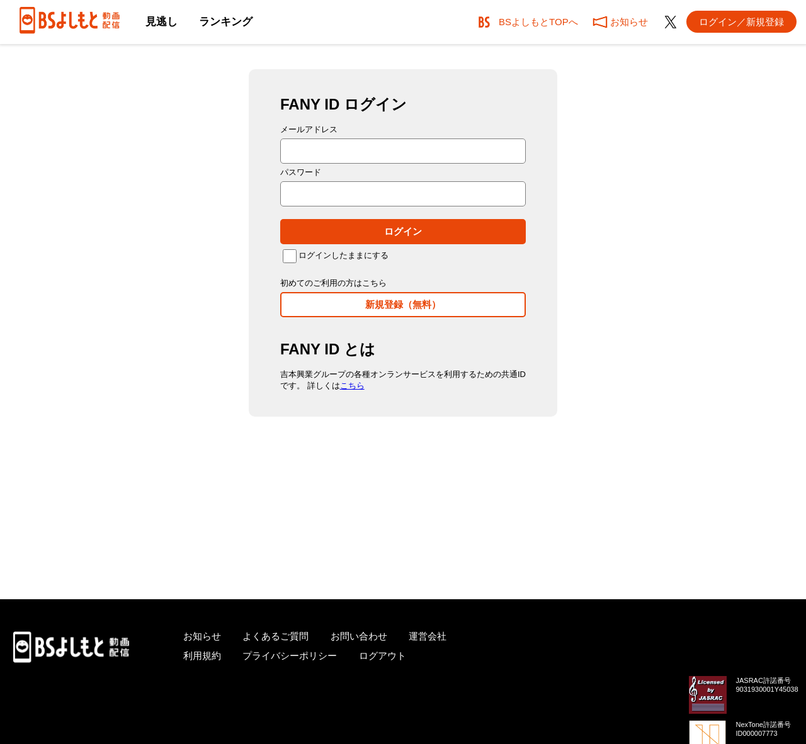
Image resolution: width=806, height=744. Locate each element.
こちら (352, 385)
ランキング (226, 22)
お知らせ (202, 636)
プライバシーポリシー (289, 655)
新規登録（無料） (403, 304)
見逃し (161, 22)
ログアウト (382, 655)
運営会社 (427, 636)
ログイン (403, 231)
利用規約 (202, 655)
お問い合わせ (359, 636)
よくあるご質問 (275, 636)
